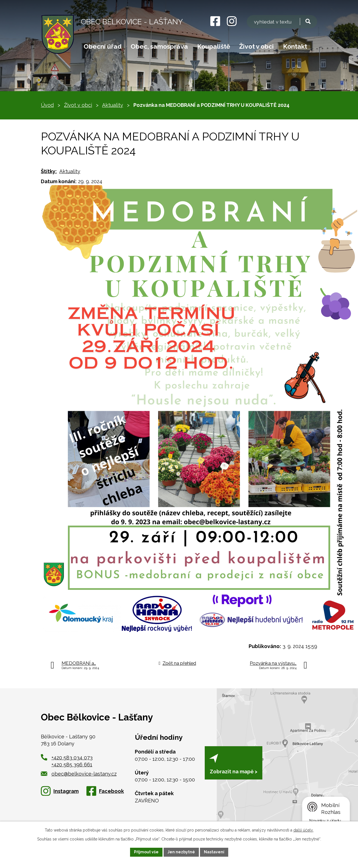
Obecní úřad (103, 46)
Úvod (47, 105)
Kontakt (295, 46)
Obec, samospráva (159, 46)
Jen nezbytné (181, 852)
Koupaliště (213, 46)
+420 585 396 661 (71, 764)
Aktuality (112, 105)
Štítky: (49, 171)
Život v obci (256, 46)
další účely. (303, 830)
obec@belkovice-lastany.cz (79, 774)
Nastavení (214, 852)
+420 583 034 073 (72, 757)
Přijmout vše (146, 852)
